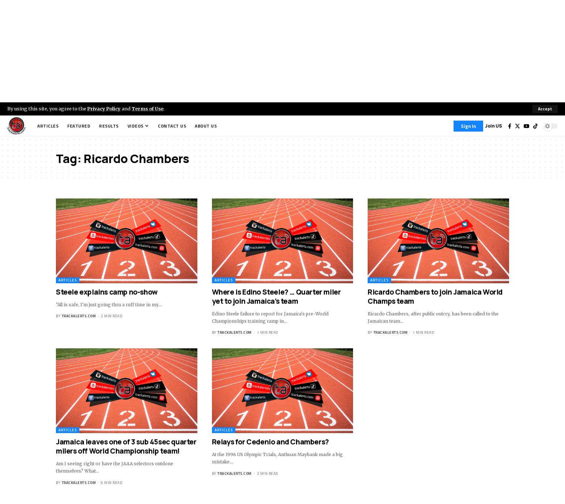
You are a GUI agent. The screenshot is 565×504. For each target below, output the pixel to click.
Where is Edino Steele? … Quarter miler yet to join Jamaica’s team (276, 296)
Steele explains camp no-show (107, 292)
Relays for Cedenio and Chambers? (270, 442)
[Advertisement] (282, 51)
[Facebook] (509, 126)
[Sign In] (468, 126)
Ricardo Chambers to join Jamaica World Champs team (435, 296)
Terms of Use (148, 108)
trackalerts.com (79, 316)
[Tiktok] (535, 126)
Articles (67, 280)
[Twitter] (517, 126)
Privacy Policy (104, 108)
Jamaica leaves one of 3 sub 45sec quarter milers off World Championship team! (126, 446)
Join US (493, 126)
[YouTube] (526, 126)
